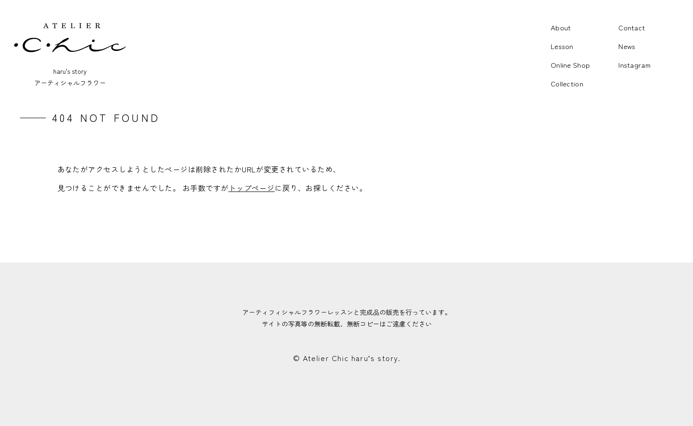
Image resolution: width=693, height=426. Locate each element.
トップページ (252, 187)
